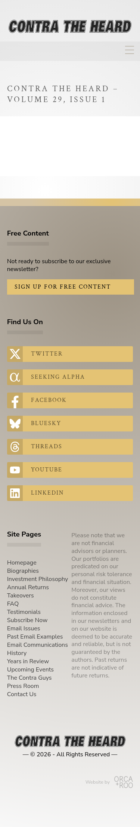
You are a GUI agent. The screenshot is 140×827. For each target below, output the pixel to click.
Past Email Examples (35, 637)
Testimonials (24, 612)
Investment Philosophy (37, 579)
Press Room (23, 686)
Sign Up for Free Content (63, 287)
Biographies (23, 571)
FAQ (13, 604)
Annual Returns (28, 587)
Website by (109, 782)
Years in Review (28, 661)
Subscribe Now (27, 620)
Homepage (22, 563)
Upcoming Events (30, 669)
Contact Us (22, 694)
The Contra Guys (29, 678)
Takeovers (20, 595)
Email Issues (23, 628)
